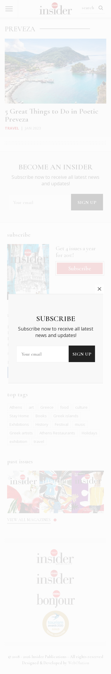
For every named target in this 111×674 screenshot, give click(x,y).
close (99, 273)
